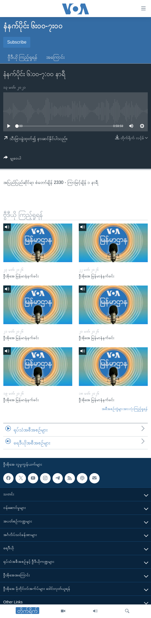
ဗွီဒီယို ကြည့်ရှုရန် (22, 57)
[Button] (12, 159)
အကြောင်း (55, 57)
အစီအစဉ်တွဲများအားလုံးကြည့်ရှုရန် (125, 409)
